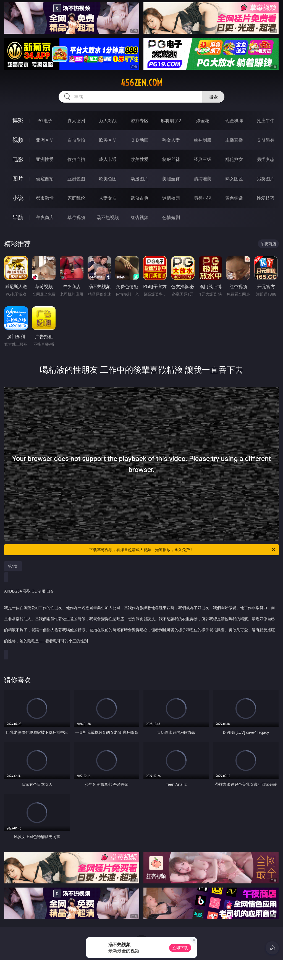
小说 (17, 198)
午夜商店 (45, 217)
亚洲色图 (76, 179)
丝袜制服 (202, 140)
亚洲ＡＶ (45, 140)
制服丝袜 (171, 159)
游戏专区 (139, 121)
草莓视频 (76, 217)
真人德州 (76, 121)
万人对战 (108, 121)
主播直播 (234, 140)
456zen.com (141, 82)
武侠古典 (139, 198)
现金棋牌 (234, 121)
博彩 (17, 120)
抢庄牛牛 (265, 121)
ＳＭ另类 (265, 140)
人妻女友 (108, 198)
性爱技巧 (265, 198)
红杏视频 (139, 217)
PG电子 (44, 121)
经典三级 (202, 159)
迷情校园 (171, 198)
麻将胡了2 (171, 121)
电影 (17, 159)
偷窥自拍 (45, 179)
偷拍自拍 (76, 159)
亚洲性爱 (45, 159)
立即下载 (180, 947)
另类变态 (265, 159)
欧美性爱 (139, 159)
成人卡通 (108, 159)
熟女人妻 (171, 140)
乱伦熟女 (234, 159)
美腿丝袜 (171, 179)
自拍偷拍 (76, 140)
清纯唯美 (202, 179)
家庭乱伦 (76, 198)
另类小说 (202, 198)
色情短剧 (171, 217)
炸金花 (202, 121)
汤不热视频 (108, 217)
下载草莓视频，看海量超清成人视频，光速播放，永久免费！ (182, 549)
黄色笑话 (234, 198)
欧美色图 (108, 179)
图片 (17, 178)
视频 (17, 140)
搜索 (213, 97)
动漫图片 (139, 179)
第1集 (13, 566)
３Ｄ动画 (139, 140)
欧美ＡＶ (108, 140)
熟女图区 (234, 179)
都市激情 (45, 198)
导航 (17, 217)
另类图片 (265, 179)
